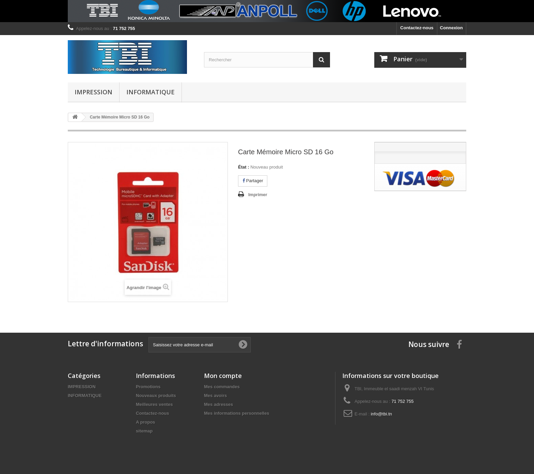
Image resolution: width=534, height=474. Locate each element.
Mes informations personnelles (236, 413)
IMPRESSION (93, 92)
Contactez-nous (417, 27)
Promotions (148, 386)
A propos (145, 422)
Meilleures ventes (154, 404)
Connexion (451, 27)
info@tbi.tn (381, 413)
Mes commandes (222, 386)
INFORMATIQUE (150, 92)
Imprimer (257, 194)
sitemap (144, 430)
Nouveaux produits (156, 395)
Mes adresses (218, 404)
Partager (252, 180)
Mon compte (223, 376)
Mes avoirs (215, 395)
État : (243, 167)
